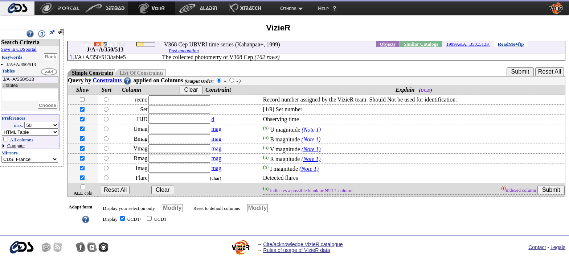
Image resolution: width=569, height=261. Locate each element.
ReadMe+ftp (511, 44)
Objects (388, 44)
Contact (537, 247)
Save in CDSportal (19, 49)
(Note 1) (311, 130)
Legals (557, 247)
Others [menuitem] (288, 8)
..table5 (30, 86)
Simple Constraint (92, 73)
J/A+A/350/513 (30, 79)
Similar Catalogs (421, 44)
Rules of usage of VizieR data (296, 250)
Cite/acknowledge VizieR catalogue (303, 244)
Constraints (112, 80)
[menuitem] (17, 8)
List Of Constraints (141, 73)
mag (217, 129)
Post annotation (184, 50)
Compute (16, 145)
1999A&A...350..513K (468, 44)
